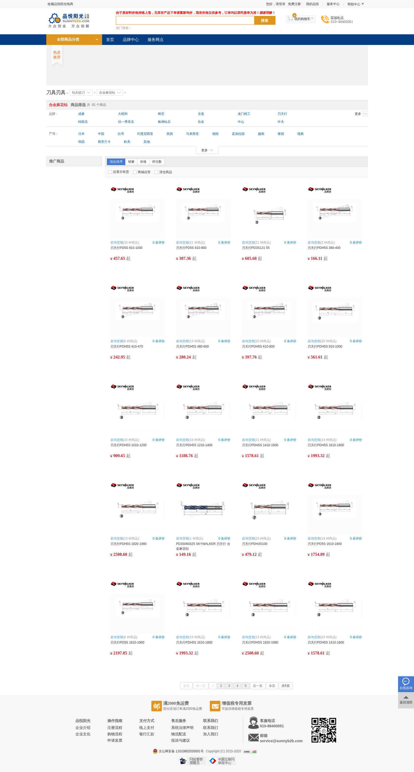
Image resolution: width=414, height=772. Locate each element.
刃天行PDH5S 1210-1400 (194, 445)
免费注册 (294, 4)
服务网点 (156, 39)
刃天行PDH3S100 (254, 544)
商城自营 (141, 172)
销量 (131, 162)
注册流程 (114, 728)
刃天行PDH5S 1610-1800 (326, 445)
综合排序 (116, 162)
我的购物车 (302, 19)
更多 (361, 113)
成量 (81, 114)
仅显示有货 (118, 172)
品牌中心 (131, 39)
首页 (110, 39)
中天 (281, 122)
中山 (241, 122)
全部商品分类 (68, 39)
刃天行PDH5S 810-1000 (325, 346)
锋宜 (161, 114)
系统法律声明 (182, 728)
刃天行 (282, 114)
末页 (272, 686)
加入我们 (210, 734)
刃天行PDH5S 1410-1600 (260, 445)
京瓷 (201, 114)
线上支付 (146, 728)
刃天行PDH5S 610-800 (258, 346)
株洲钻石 (164, 122)
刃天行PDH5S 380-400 (324, 248)
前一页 (201, 686)
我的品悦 (312, 4)
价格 (143, 162)
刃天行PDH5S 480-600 (192, 346)
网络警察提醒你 (192, 761)
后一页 (257, 686)
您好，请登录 (275, 4)
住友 (201, 122)
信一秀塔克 (126, 122)
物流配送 (178, 734)
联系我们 (210, 728)
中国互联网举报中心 (222, 761)
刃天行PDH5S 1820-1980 (128, 544)
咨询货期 (116, 242)
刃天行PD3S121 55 (256, 248)
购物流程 (114, 734)
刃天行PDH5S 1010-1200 (128, 445)
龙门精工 (244, 114)
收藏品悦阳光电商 (60, 4)
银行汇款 (146, 734)
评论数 (157, 162)
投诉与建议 (180, 740)
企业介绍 (83, 728)
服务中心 (333, 4)
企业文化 (83, 734)
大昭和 (123, 114)
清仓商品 (163, 172)
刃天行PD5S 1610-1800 (325, 544)
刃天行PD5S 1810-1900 (127, 642)
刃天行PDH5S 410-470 (126, 346)
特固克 (83, 122)
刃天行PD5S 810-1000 (126, 248)
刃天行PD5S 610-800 (191, 248)
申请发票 (114, 740)
